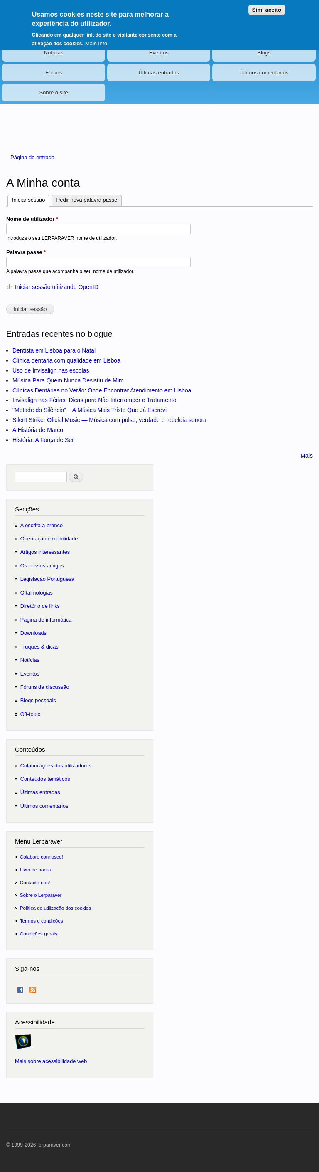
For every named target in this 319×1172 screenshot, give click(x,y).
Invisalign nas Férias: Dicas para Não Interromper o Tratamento (94, 400)
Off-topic (30, 714)
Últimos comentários (264, 72)
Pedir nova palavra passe (86, 200)
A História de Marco (37, 430)
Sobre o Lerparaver (41, 895)
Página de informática (46, 620)
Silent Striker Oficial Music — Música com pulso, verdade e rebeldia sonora (109, 420)
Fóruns (53, 72)
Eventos (159, 52)
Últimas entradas (159, 72)
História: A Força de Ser (43, 440)
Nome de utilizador (32, 219)
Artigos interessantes (45, 552)
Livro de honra (35, 869)
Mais (306, 455)
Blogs (264, 52)
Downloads (33, 633)
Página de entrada (32, 157)
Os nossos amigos (42, 566)
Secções (27, 509)
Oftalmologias (36, 593)
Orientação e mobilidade (49, 538)
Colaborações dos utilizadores (55, 765)
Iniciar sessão (30, 199)
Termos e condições (41, 920)
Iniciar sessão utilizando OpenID (56, 287)
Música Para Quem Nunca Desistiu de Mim (68, 380)
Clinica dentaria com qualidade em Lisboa (66, 360)
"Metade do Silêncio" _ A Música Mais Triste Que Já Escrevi (89, 410)
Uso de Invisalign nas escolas (50, 370)
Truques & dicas (39, 647)
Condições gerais (38, 933)
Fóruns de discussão (44, 687)
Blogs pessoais (38, 700)
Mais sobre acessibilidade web (51, 1061)
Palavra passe (26, 252)
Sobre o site (53, 92)
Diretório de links (40, 606)
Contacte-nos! (35, 882)
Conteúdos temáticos (45, 779)
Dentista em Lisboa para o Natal (54, 350)
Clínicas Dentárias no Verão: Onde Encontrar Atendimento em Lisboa (101, 390)
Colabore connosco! (41, 856)
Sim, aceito (266, 5)
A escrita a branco (41, 525)
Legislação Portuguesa (47, 579)
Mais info (96, 39)
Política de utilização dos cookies (55, 907)
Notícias (54, 52)
